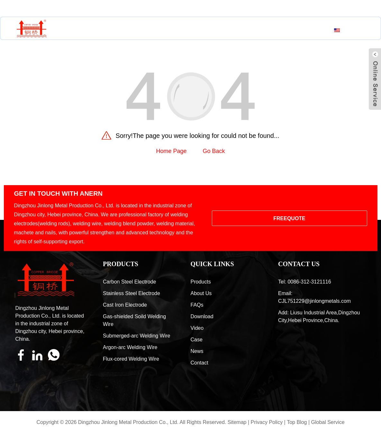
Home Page (171, 151)
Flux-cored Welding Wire (131, 359)
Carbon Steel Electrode (129, 281)
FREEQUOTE (289, 218)
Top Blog (297, 422)
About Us (154, 29)
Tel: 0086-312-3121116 (304, 281)
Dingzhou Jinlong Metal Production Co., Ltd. (128, 422)
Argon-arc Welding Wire (130, 347)
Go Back (214, 151)
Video (197, 328)
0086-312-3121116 (149, 8)
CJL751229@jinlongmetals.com (69, 8)
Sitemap (237, 422)
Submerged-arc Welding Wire (136, 335)
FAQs (197, 305)
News (240, 29)
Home (92, 29)
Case (220, 29)
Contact (266, 29)
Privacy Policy (267, 422)
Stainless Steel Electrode (131, 293)
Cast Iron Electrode (125, 305)
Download (202, 316)
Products (120, 29)
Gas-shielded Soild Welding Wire (134, 320)
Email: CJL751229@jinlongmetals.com (314, 297)
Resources (190, 29)
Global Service (327, 422)
